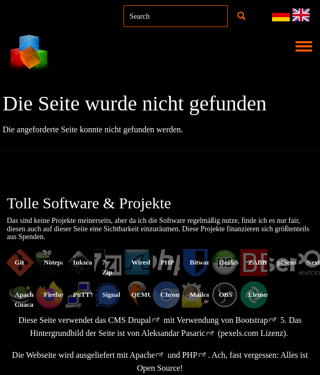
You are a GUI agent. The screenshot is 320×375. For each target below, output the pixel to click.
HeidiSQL (233, 262)
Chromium (176, 294)
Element (260, 294)
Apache (142, 355)
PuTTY (84, 294)
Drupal (139, 320)
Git (19, 262)
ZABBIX (261, 262)
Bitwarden (205, 262)
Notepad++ (60, 262)
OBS (225, 294)
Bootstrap (252, 320)
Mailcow (202, 294)
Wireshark (146, 262)
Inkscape (86, 262)
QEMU (141, 294)
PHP (167, 262)
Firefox (54, 294)
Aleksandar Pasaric (173, 333)
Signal (111, 294)
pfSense (288, 262)
